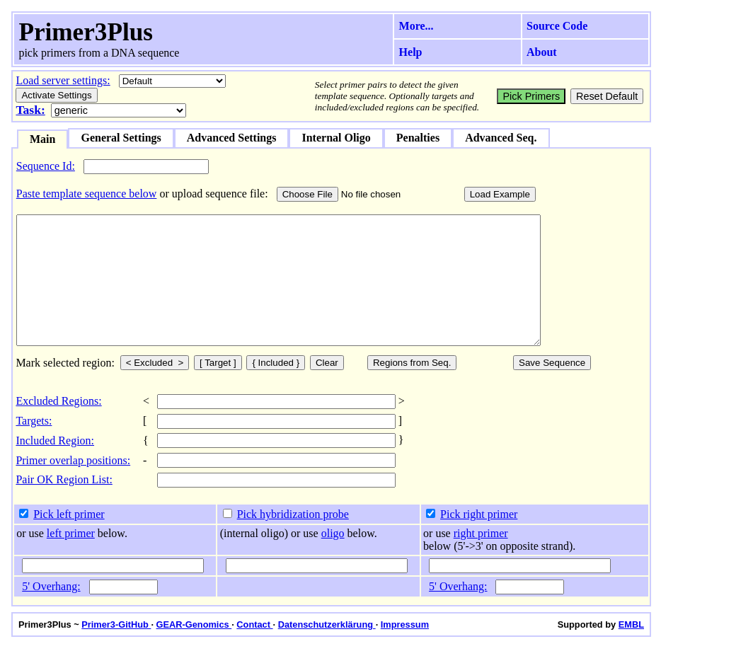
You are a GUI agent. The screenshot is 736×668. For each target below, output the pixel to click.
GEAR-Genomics (194, 650)
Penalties (417, 138)
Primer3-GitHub (116, 650)
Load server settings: (63, 80)
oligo (333, 559)
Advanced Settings (232, 138)
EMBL (631, 650)
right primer (481, 559)
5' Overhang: (51, 612)
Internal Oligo (335, 138)
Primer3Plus (85, 32)
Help (410, 52)
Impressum (405, 650)
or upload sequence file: (213, 194)
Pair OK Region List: (64, 505)
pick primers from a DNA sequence (98, 53)
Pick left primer (68, 540)
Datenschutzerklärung (327, 650)
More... (416, 26)
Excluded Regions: (58, 426)
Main (42, 139)
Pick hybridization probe (293, 540)
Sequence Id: (45, 166)
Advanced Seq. (500, 138)
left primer (71, 559)
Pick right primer (478, 540)
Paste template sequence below (86, 194)
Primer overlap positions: (73, 486)
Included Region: (55, 466)
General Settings (121, 138)
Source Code (557, 26)
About (542, 52)
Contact (254, 650)
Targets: (34, 446)
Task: (30, 110)
